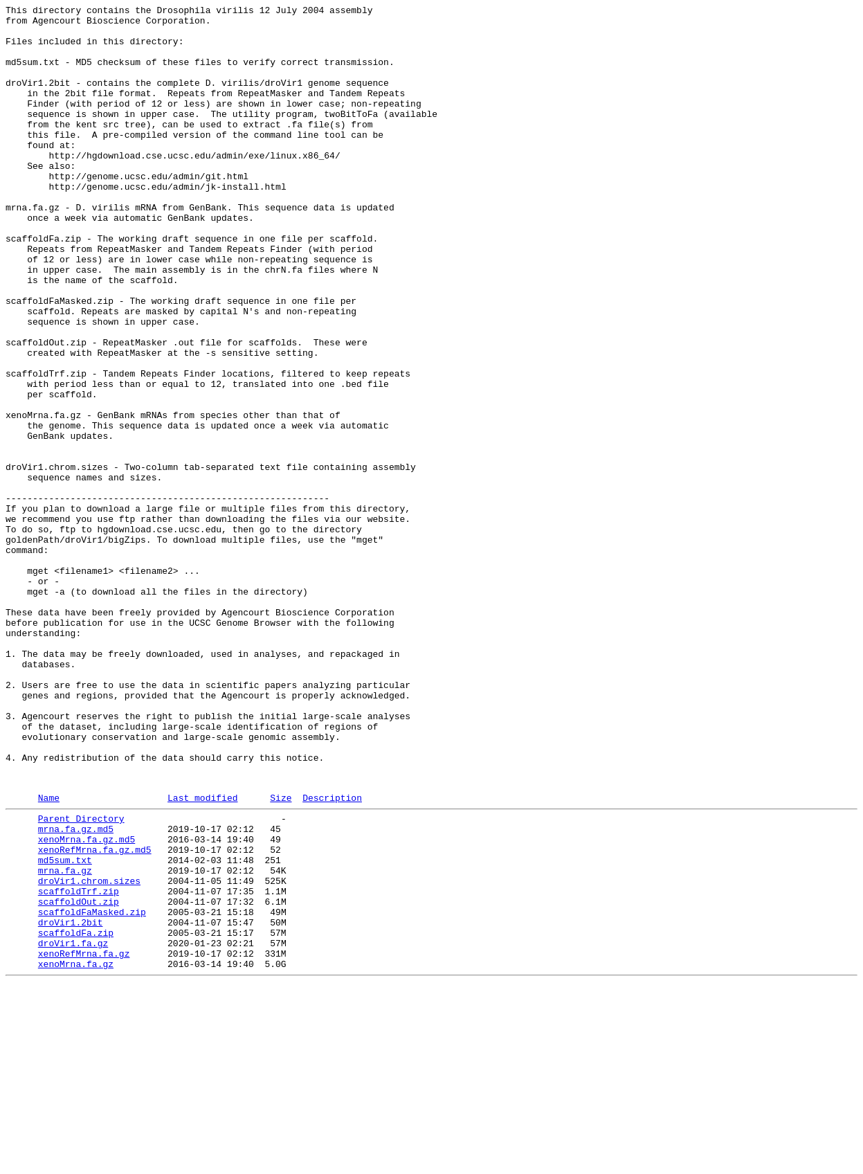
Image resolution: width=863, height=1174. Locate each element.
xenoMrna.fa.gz (75, 1152)
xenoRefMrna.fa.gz (84, 1140)
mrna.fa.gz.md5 (75, 990)
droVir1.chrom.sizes (89, 1053)
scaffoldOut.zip (78, 1078)
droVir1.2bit (70, 1102)
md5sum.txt (65, 1028)
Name (49, 955)
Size (280, 955)
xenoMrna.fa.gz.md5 (86, 1003)
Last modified (202, 955)
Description (332, 955)
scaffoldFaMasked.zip (92, 1090)
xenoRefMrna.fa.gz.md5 (95, 1015)
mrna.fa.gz (65, 1040)
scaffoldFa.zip (75, 1115)
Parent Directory (81, 978)
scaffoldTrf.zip (78, 1065)
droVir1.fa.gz (73, 1127)
